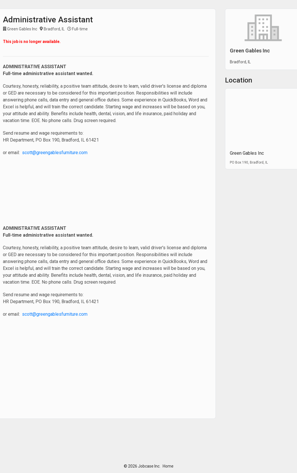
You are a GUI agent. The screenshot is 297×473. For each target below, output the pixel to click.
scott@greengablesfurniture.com (54, 152)
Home (168, 466)
